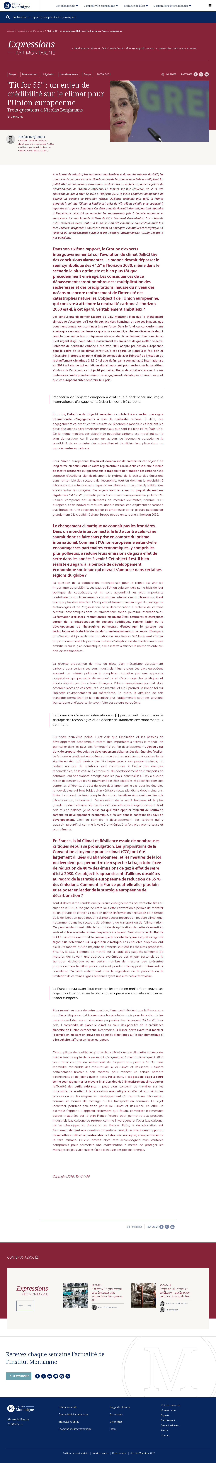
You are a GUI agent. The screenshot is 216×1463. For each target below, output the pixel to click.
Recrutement (168, 1420)
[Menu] (208, 5)
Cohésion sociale (68, 1407)
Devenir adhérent (170, 1425)
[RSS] (67, 1376)
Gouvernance (168, 1410)
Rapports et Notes (120, 1407)
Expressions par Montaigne (31, 31)
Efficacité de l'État (69, 1421)
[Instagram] (61, 1376)
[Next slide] (28, 1305)
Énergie (12, 74)
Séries (113, 1429)
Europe (87, 74)
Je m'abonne (21, 1376)
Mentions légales (100, 1453)
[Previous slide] (21, 1305)
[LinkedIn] (206, 74)
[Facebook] (196, 74)
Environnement (29, 74)
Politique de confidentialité (76, 1453)
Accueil (10, 31)
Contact (165, 1435)
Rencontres (116, 1421)
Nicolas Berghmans (31, 137)
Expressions (116, 1414)
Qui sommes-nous (170, 1405)
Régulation (48, 74)
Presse (164, 1430)
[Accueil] (16, 5)
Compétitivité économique (73, 1414)
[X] (201, 74)
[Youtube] (55, 1376)
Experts (165, 1415)
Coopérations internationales (75, 1429)
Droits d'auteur (119, 1453)
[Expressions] (31, 47)
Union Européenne (69, 74)
